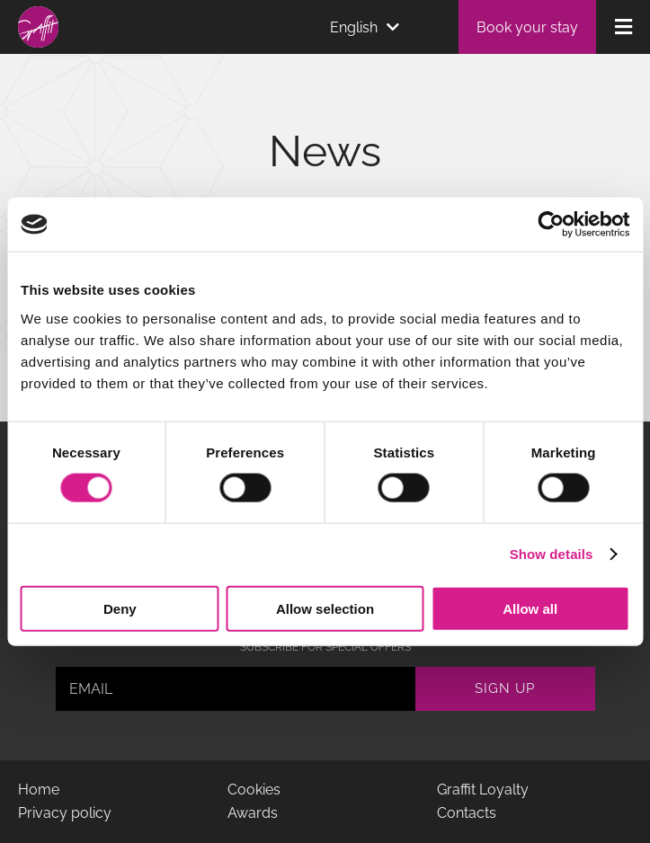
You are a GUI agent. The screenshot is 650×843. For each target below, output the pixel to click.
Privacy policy (64, 812)
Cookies (253, 789)
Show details (551, 554)
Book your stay (527, 27)
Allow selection (325, 608)
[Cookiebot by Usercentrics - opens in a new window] (550, 224)
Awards (252, 812)
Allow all (530, 608)
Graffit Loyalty (483, 789)
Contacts (466, 812)
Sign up (505, 688)
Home (38, 789)
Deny (120, 608)
